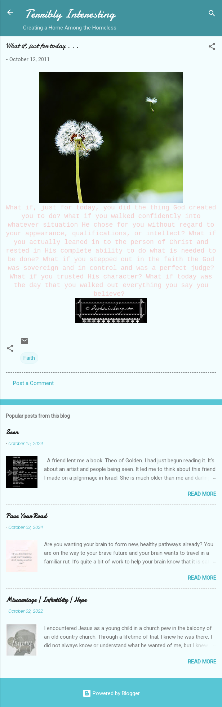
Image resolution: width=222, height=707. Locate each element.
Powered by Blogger (111, 693)
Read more (202, 494)
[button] (212, 47)
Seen (12, 432)
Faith (29, 358)
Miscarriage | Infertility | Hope (46, 599)
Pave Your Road (26, 516)
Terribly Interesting (70, 14)
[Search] (212, 15)
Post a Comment (33, 383)
